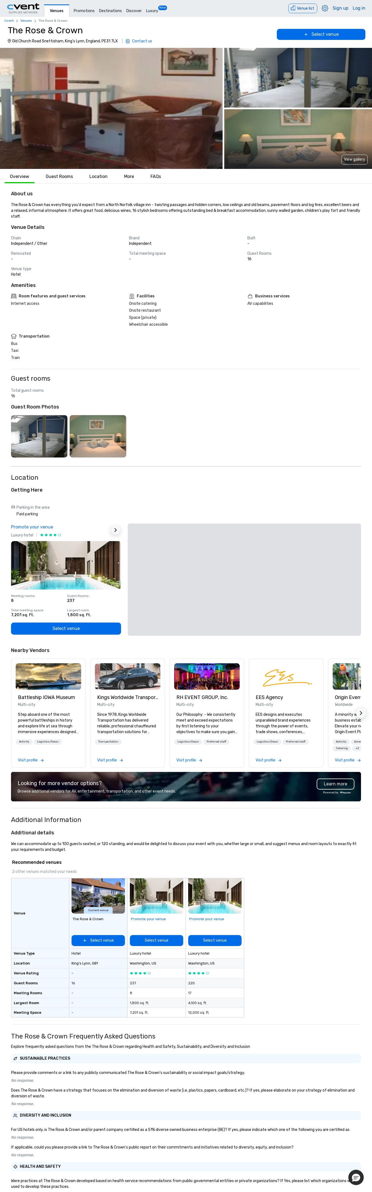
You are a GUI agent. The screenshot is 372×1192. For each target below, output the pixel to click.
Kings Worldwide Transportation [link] (127, 697)
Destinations (110, 11)
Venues (57, 11)
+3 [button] (357, 748)
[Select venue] (321, 34)
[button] (111, 108)
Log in (359, 8)
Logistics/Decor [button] (48, 741)
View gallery (354, 159)
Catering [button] (342, 748)
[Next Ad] (115, 530)
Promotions (84, 11)
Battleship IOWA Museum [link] (46, 697)
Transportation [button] (108, 741)
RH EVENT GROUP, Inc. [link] (202, 697)
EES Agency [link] (269, 697)
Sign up (340, 8)
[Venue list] (302, 8)
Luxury (152, 11)
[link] (48, 676)
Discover (134, 11)
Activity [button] (24, 741)
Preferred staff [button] (216, 741)
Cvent (9, 21)
